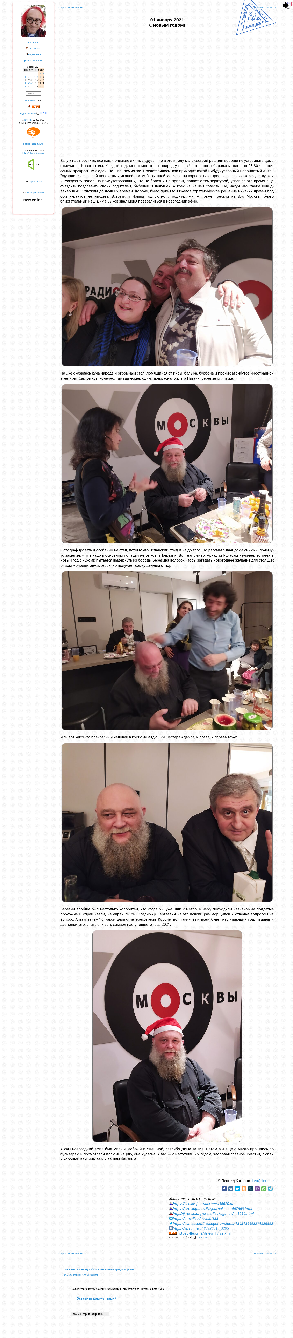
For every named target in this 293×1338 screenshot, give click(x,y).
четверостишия (35, 192)
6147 (40, 100)
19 (27, 83)
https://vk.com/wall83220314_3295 (201, 1228)
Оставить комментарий (96, 1298)
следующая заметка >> (264, 7)
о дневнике (34, 54)
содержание (34, 48)
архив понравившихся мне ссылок (81, 1274)
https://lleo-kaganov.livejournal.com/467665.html (212, 1208)
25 (24, 86)
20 (30, 83)
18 (24, 83)
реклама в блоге (33, 60)
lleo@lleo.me (263, 1180)
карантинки (35, 181)
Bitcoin (28, 119)
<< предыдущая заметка (70, 7)
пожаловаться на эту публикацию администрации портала (99, 1269)
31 (43, 86)
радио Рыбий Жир (33, 143)
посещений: (30, 100)
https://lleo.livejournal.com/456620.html (205, 1203)
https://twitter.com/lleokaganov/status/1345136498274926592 (223, 1223)
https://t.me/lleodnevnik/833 (195, 1218)
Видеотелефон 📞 (33, 113)
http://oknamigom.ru (33, 152)
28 (33, 86)
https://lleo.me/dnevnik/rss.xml (204, 1233)
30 (39, 86)
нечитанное (33, 42)
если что (201, 1237)
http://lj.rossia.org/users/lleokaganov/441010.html (213, 1213)
